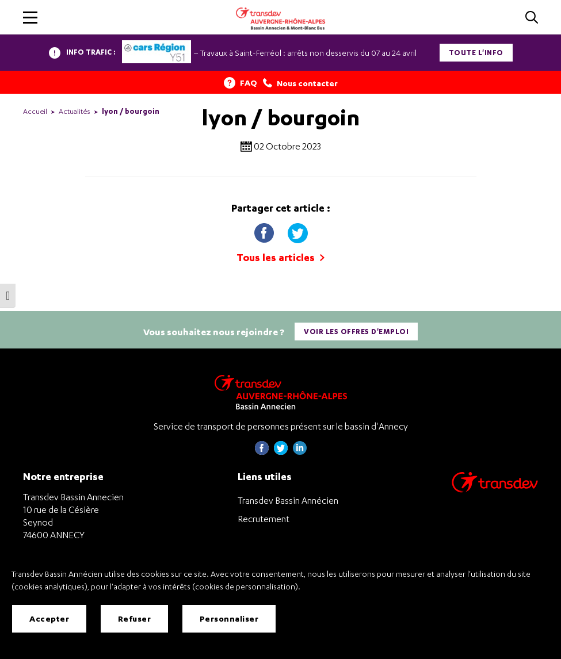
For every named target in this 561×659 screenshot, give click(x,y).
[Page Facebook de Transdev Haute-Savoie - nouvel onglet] (262, 452)
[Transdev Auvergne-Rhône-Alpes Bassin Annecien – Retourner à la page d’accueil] (281, 391)
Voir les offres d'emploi (356, 331)
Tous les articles (280, 257)
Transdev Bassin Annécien (288, 500)
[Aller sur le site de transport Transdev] (495, 490)
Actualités (74, 111)
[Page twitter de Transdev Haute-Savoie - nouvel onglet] (281, 452)
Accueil (35, 111)
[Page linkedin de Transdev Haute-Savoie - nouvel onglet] (300, 452)
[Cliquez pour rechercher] (531, 18)
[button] (30, 18)
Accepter (49, 618)
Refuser (134, 618)
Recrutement (263, 519)
